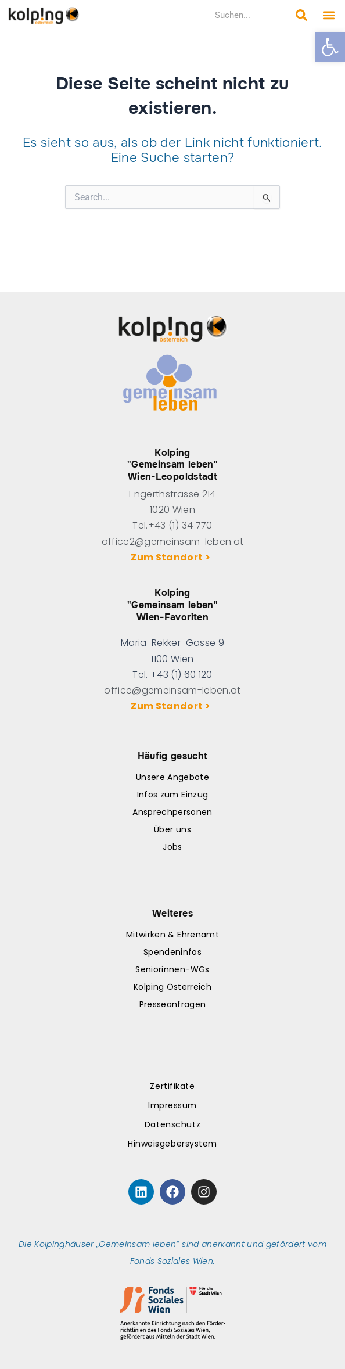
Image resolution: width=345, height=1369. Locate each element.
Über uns (172, 829)
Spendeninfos (172, 952)
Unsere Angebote (172, 777)
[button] (330, 47)
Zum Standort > (172, 557)
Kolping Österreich (172, 987)
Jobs (172, 847)
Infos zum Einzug (172, 794)
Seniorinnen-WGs (172, 969)
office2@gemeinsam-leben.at (173, 541)
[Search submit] (301, 15)
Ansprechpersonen (172, 812)
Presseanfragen (172, 1004)
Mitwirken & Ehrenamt (172, 934)
